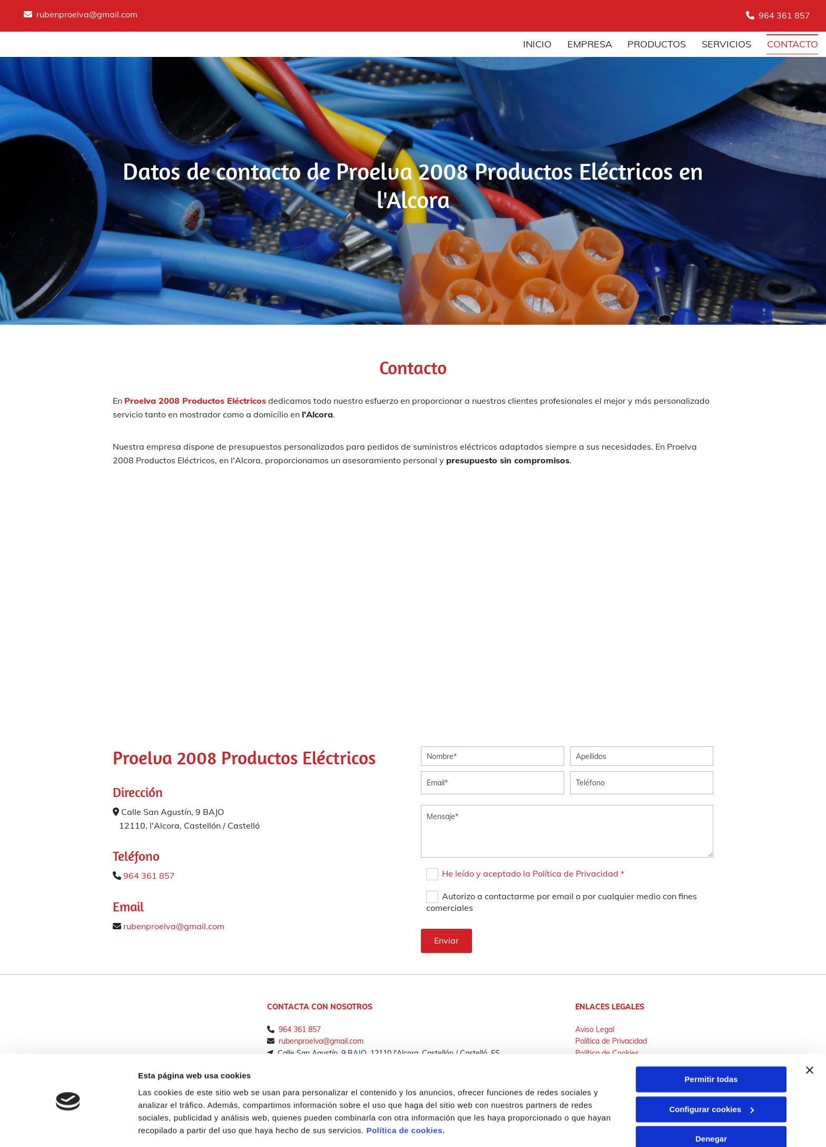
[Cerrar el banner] (809, 1037)
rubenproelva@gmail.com (86, 14)
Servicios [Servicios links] (726, 44)
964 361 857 (784, 15)
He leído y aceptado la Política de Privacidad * (533, 873)
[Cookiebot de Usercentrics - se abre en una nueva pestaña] (68, 1126)
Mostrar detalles (169, 1126)
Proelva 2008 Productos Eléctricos (195, 400)
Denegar (711, 1106)
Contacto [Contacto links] (792, 44)
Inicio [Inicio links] (537, 44)
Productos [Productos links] (656, 44)
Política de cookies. (405, 1097)
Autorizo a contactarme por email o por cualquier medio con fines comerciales (561, 902)
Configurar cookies (711, 1076)
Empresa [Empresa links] (589, 44)
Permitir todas (711, 1046)
